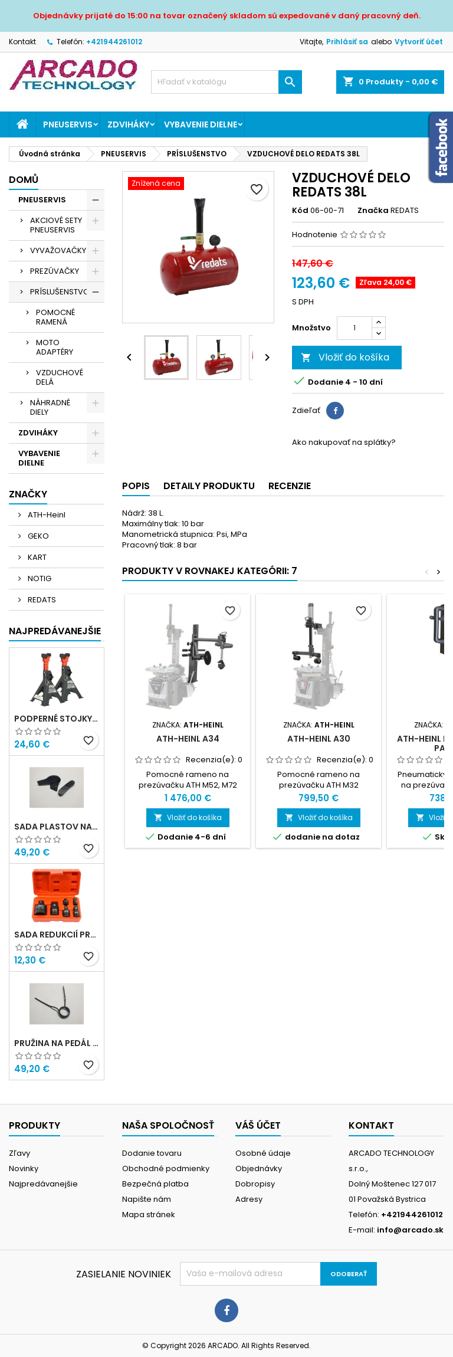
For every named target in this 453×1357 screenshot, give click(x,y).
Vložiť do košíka (345, 357)
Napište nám (146, 1199)
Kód (300, 210)
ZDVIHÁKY (128, 124)
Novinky (23, 1168)
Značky (28, 494)
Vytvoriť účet (419, 42)
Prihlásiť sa (347, 42)
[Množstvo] (354, 328)
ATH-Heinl (45, 514)
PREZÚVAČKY (54, 271)
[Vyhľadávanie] (226, 82)
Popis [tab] (136, 486)
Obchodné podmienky (165, 1168)
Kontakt (22, 42)
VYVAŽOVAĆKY (58, 250)
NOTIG (38, 578)
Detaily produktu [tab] (209, 486)
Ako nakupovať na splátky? (344, 442)
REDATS (41, 599)
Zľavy (19, 1153)
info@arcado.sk (410, 1229)
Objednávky (258, 1168)
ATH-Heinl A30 (318, 739)
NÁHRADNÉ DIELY (50, 407)
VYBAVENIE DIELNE (200, 124)
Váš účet (258, 1125)
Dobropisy (255, 1183)
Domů (23, 179)
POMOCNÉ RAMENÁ (55, 317)
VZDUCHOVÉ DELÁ (59, 377)
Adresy (248, 1199)
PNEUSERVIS (68, 124)
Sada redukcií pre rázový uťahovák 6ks (56, 934)
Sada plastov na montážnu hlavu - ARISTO (56, 826)
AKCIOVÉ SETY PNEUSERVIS (56, 225)
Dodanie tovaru (152, 1153)
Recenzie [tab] (289, 486)
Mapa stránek (148, 1214)
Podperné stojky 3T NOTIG (56, 718)
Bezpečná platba (155, 1183)
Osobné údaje (263, 1153)
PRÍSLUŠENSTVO (60, 291)
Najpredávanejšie (55, 631)
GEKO (37, 536)
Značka (373, 210)
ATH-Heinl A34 (187, 739)
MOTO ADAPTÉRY (54, 347)
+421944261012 (114, 42)
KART (36, 557)
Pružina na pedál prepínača (56, 1043)
